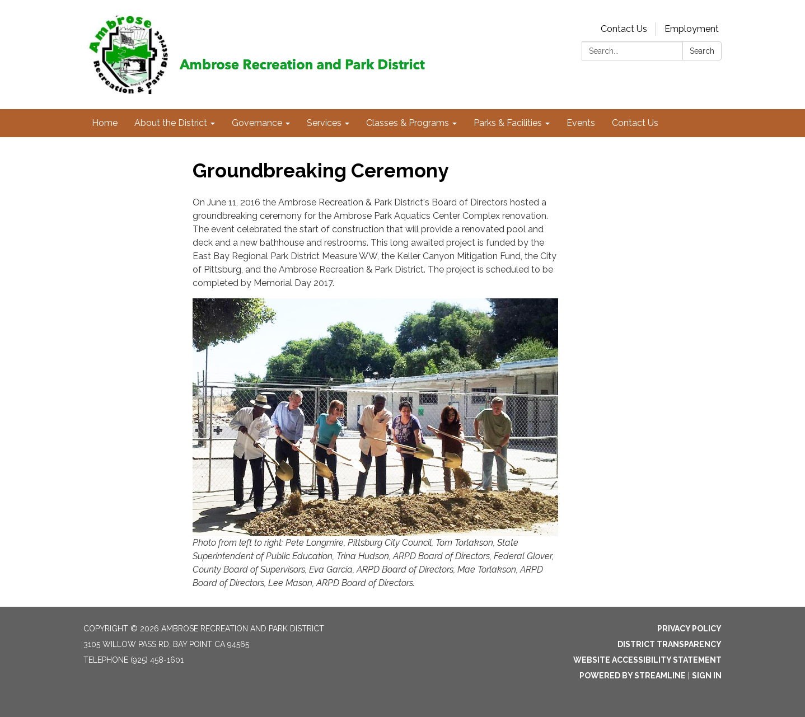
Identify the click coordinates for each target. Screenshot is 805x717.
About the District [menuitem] (170, 123)
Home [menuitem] (105, 123)
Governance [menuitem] (257, 123)
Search (702, 50)
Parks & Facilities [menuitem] (508, 123)
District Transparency (669, 644)
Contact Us (624, 29)
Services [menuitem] (324, 123)
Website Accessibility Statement (647, 659)
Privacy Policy (689, 628)
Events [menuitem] (581, 123)
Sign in (707, 675)
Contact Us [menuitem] (635, 123)
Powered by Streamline (632, 675)
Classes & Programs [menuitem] (407, 123)
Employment (691, 29)
